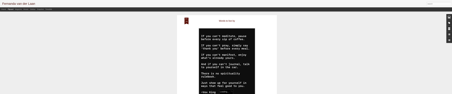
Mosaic (25, 9)
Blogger (260, 92)
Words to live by (227, 14)
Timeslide (48, 9)
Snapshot (40, 9)
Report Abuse (267, 92)
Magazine (18, 9)
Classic (3, 9)
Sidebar (32, 9)
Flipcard (10, 9)
